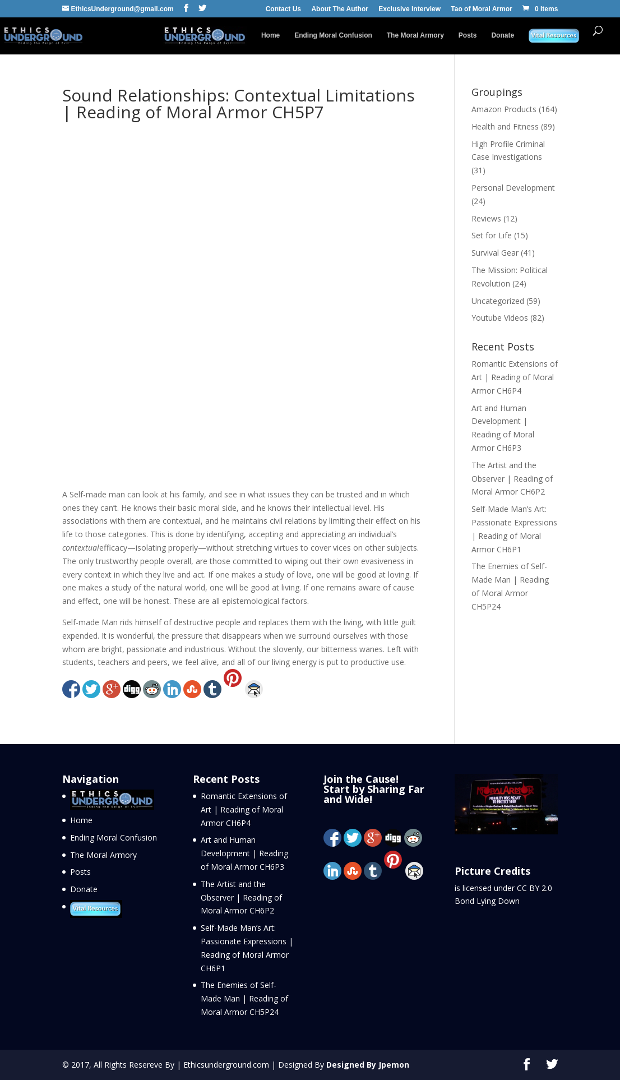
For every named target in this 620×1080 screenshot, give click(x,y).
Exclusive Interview (409, 9)
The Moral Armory (415, 35)
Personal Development (513, 187)
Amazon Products (503, 109)
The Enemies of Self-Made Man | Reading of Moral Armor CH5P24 (244, 998)
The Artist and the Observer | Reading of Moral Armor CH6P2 (512, 478)
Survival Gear (495, 252)
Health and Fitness (505, 126)
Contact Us (283, 9)
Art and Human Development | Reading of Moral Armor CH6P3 (244, 853)
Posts (468, 35)
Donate (502, 35)
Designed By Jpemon (367, 1064)
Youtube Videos (499, 317)
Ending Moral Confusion (333, 35)
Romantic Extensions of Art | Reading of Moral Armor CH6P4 (514, 377)
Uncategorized (497, 301)
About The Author (339, 9)
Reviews (486, 218)
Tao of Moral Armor (481, 9)
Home (270, 35)
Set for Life (491, 235)
